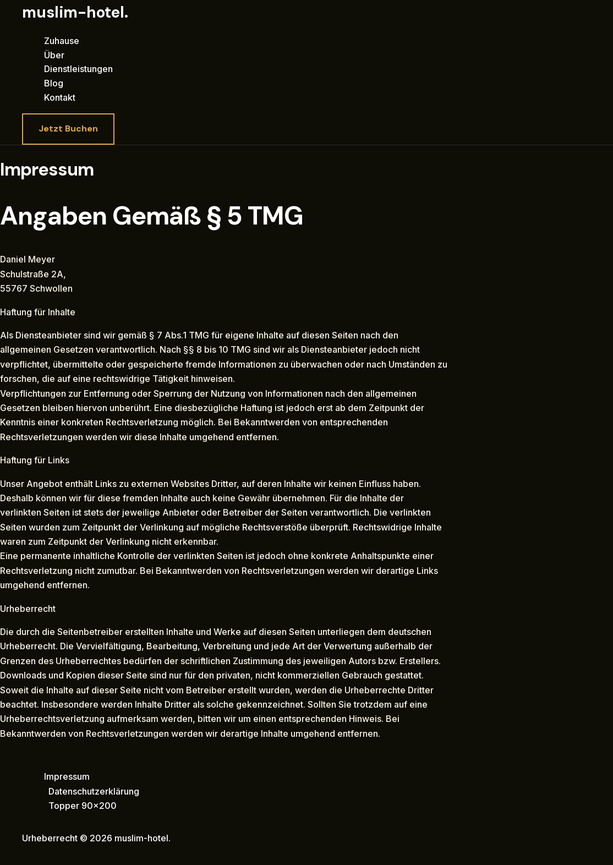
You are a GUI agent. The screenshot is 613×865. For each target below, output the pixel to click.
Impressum (67, 776)
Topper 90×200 (82, 805)
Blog (53, 83)
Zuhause (61, 40)
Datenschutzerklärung (93, 791)
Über (54, 55)
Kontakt (59, 97)
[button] (68, 128)
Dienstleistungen (78, 68)
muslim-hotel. (75, 12)
